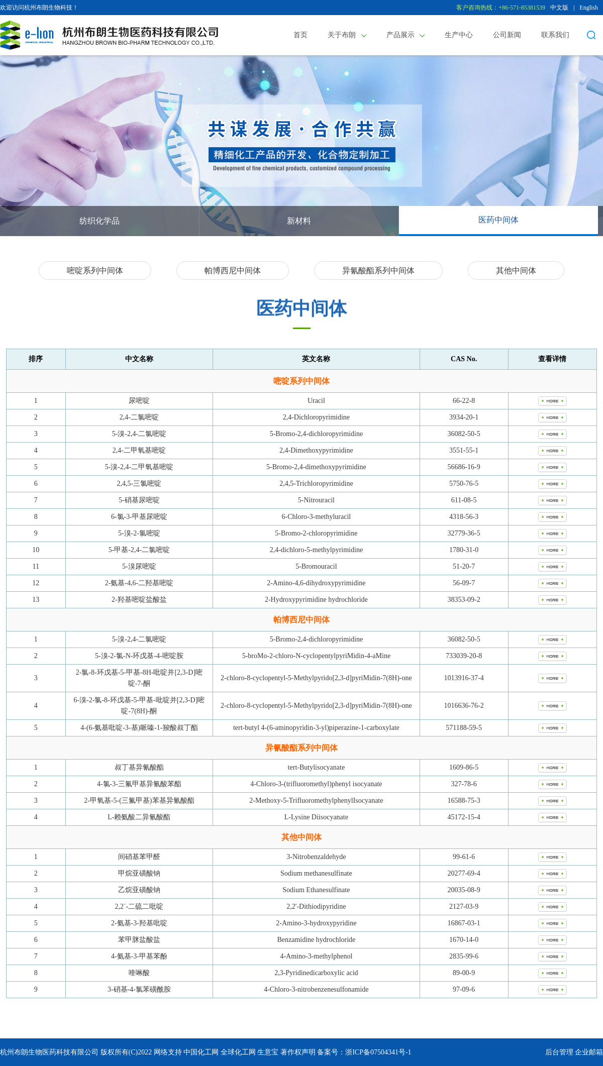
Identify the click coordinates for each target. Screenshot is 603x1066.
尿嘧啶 (139, 400)
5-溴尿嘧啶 (139, 566)
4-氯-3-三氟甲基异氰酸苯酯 (139, 784)
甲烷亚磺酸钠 (139, 873)
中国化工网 (201, 1052)
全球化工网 (238, 1052)
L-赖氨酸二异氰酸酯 (139, 817)
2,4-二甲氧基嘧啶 (139, 450)
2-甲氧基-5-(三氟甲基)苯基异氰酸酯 (139, 800)
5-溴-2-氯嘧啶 (139, 533)
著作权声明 (298, 1052)
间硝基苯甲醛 (139, 857)
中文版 (559, 7)
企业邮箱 (589, 1052)
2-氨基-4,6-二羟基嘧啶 (139, 583)
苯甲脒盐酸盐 (139, 939)
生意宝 (267, 1052)
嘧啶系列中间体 (95, 270)
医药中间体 (498, 220)
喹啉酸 (139, 973)
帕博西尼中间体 (233, 270)
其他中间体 (516, 270)
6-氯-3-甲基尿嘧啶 (139, 516)
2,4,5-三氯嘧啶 (139, 483)
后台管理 (559, 1052)
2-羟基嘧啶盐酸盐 (139, 599)
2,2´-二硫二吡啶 (139, 906)
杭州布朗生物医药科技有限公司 (49, 1052)
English (588, 7)
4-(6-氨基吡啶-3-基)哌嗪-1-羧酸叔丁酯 (138, 727)
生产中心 (459, 35)
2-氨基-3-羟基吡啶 (139, 923)
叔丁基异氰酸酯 (139, 767)
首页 (300, 35)
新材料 (299, 221)
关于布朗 (347, 35)
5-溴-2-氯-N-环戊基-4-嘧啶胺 (139, 656)
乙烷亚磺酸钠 (139, 890)
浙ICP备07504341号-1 (378, 1052)
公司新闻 (507, 35)
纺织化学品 (99, 221)
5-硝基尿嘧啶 (139, 500)
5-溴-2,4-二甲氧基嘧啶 (139, 467)
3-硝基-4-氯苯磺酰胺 (139, 989)
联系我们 (555, 35)
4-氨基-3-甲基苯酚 (139, 956)
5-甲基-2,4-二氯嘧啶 (139, 550)
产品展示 (405, 35)
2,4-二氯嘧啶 (139, 417)
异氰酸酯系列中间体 (378, 270)
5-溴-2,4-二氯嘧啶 (139, 434)
